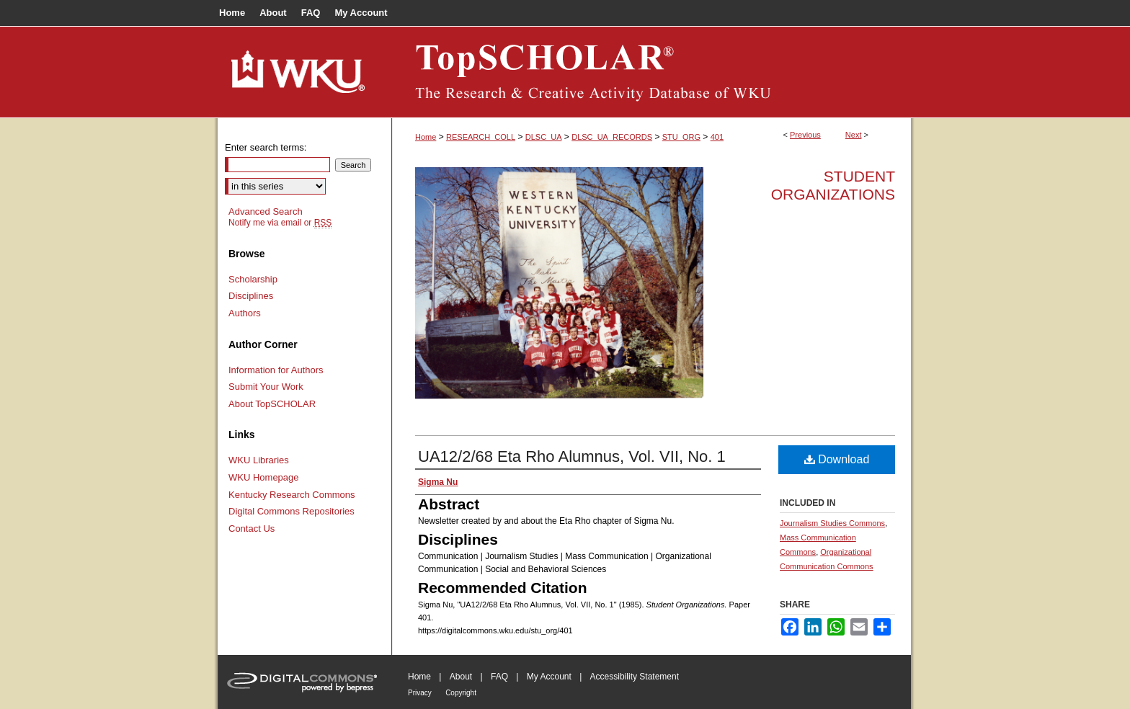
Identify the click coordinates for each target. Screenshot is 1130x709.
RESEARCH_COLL (480, 137)
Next (853, 134)
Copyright (460, 693)
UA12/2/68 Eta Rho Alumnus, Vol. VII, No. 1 (572, 456)
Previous (805, 134)
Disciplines (250, 295)
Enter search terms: (265, 147)
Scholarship (252, 279)
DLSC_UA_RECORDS (611, 137)
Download (837, 459)
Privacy (420, 693)
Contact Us (251, 528)
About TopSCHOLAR (272, 403)
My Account (549, 677)
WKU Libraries (258, 460)
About (461, 677)
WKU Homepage (263, 477)
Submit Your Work (265, 386)
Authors (244, 313)
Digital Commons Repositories (291, 511)
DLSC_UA (543, 137)
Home (425, 137)
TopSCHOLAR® (651, 72)
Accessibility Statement (634, 677)
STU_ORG (681, 137)
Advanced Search (265, 211)
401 (717, 137)
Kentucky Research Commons (291, 494)
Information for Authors (276, 370)
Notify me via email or (280, 223)
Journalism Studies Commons (832, 523)
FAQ (499, 677)
